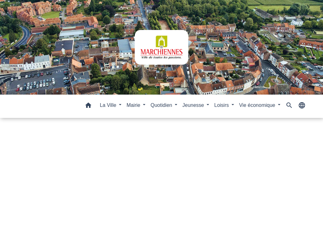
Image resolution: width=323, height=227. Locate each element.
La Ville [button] (109, 105)
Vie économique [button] (258, 105)
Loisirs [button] (222, 105)
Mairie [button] (134, 105)
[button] (88, 106)
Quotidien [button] (161, 105)
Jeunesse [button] (193, 105)
